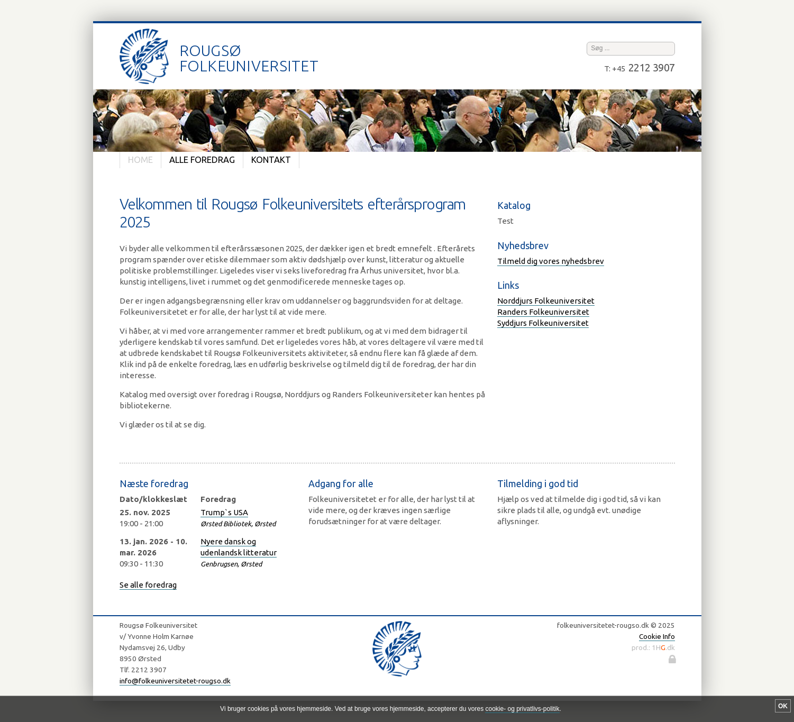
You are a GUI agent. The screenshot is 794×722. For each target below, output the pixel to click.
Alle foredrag (202, 159)
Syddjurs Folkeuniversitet (543, 322)
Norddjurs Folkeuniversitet (546, 300)
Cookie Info (657, 636)
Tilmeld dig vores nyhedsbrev (550, 261)
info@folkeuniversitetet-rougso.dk (175, 681)
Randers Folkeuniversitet (543, 311)
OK (783, 706)
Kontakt (271, 159)
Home (140, 159)
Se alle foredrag (148, 584)
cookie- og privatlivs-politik (522, 708)
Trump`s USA (224, 512)
